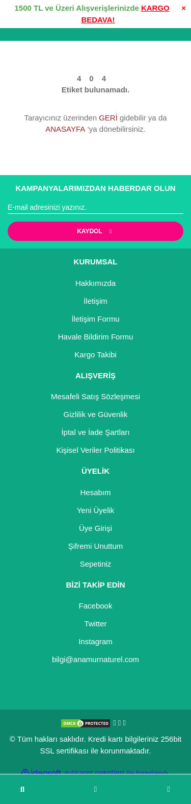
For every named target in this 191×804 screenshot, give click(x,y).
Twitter (95, 623)
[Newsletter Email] (95, 208)
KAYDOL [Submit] (95, 231)
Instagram (95, 641)
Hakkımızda (95, 283)
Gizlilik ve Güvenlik (96, 414)
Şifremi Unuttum (95, 546)
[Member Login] (95, 789)
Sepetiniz (96, 563)
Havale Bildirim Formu (95, 336)
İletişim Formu (95, 318)
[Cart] (168, 789)
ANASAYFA (65, 129)
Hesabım (95, 492)
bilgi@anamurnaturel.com (95, 659)
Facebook (96, 605)
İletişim (95, 301)
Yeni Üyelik (96, 510)
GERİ (108, 117)
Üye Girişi (95, 528)
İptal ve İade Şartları (95, 432)
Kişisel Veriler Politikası (95, 450)
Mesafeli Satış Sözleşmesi (95, 396)
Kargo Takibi (95, 354)
